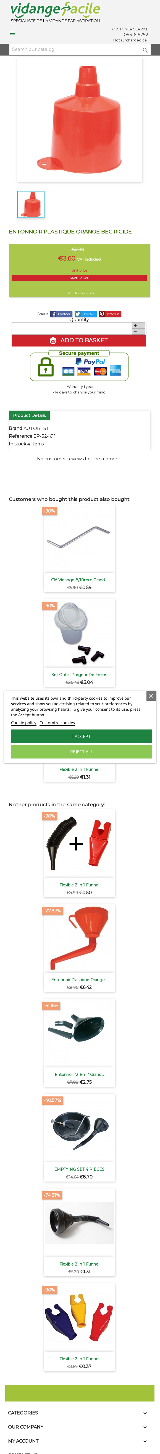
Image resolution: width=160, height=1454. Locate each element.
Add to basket (79, 340)
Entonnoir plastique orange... (79, 979)
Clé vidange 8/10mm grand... (79, 580)
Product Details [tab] (29, 415)
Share (61, 314)
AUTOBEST (36, 428)
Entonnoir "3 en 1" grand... (79, 1074)
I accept (81, 736)
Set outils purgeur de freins (79, 674)
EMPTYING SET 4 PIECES (79, 1169)
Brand (15, 428)
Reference (20, 436)
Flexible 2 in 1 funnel (79, 769)
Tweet (86, 314)
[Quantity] (72, 328)
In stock (17, 444)
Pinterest (110, 314)
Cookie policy (23, 722)
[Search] (80, 49)
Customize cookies (57, 722)
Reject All (81, 752)
